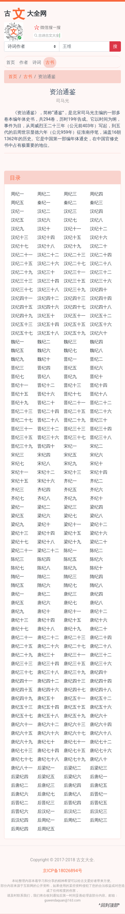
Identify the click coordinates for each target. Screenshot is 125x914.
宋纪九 (70, 463)
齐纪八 (43, 498)
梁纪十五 (72, 533)
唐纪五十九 (75, 715)
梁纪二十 (98, 541)
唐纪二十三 (75, 637)
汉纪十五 (72, 237)
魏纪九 (17, 359)
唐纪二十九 (22, 654)
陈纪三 (17, 559)
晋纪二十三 (22, 411)
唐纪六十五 (22, 733)
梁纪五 (17, 515)
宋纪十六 (46, 480)
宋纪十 (96, 463)
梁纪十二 (98, 524)
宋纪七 (17, 463)
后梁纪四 (19, 776)
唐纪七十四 (48, 750)
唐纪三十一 (75, 654)
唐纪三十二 (101, 654)
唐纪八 (96, 602)
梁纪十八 (46, 541)
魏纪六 (43, 350)
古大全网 (25, 13)
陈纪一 (70, 550)
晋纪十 (96, 376)
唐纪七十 (46, 741)
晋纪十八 (98, 394)
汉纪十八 (46, 246)
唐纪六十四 (101, 724)
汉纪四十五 (22, 307)
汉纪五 (17, 220)
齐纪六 (96, 489)
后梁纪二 (72, 767)
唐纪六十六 (48, 733)
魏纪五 (17, 350)
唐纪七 (70, 602)
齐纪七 (17, 498)
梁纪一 (17, 507)
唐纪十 (43, 611)
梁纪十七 (19, 541)
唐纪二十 (98, 628)
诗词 (36, 62)
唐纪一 (17, 594)
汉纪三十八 (48, 289)
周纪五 (17, 202)
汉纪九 (17, 228)
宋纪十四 (98, 472)
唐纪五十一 (75, 698)
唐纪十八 (46, 628)
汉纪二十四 (101, 254)
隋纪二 (43, 576)
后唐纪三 (46, 785)
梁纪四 (96, 507)
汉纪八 (96, 220)
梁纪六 (43, 515)
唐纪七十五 (75, 750)
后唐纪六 (19, 794)
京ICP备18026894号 (62, 870)
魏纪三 (70, 341)
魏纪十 (43, 359)
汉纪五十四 (48, 324)
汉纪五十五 (75, 324)
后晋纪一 (98, 794)
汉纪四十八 (101, 307)
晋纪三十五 (22, 437)
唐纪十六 (98, 620)
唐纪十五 (72, 620)
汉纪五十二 (101, 315)
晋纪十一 (19, 385)
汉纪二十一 (22, 254)
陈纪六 (96, 559)
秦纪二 (70, 202)
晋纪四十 (46, 446)
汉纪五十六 (101, 324)
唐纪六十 (98, 715)
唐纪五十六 (101, 707)
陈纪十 (96, 567)
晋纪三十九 (22, 446)
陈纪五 (70, 559)
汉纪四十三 (75, 298)
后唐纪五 (98, 785)
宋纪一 (70, 446)
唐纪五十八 (48, 715)
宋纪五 (70, 454)
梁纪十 (43, 524)
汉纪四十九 (22, 315)
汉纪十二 (98, 228)
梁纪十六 (98, 533)
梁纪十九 (72, 541)
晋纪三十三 (75, 428)
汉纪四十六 (48, 307)
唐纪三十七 (22, 672)
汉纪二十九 (22, 272)
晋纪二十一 (75, 402)
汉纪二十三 (75, 254)
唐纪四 (96, 594)
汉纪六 (43, 220)
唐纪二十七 (75, 646)
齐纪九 (70, 498)
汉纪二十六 (48, 263)
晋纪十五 (19, 394)
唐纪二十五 (22, 646)
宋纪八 (43, 463)
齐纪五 (70, 489)
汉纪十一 (72, 228)
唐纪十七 (19, 628)
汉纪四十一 (22, 298)
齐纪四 (43, 489)
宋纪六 (96, 454)
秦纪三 (96, 202)
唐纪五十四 (48, 707)
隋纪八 (96, 585)
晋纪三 (17, 367)
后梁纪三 (98, 767)
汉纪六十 (98, 333)
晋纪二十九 (75, 420)
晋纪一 (70, 359)
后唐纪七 (46, 794)
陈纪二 (96, 550)
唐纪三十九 (75, 672)
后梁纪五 (46, 776)
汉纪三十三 (22, 280)
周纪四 (96, 193)
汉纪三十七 (22, 289)
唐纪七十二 (101, 741)
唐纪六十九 (22, 741)
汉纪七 (70, 220)
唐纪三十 (46, 654)
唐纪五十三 (22, 707)
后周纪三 (98, 820)
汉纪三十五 (75, 280)
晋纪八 (43, 376)
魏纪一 (17, 341)
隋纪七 (70, 585)
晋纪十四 (98, 385)
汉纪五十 (46, 315)
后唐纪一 (98, 776)
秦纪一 (43, 202)
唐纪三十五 (75, 663)
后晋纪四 (72, 802)
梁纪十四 (46, 533)
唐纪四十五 (22, 689)
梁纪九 (17, 524)
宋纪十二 (46, 472)
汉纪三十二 (101, 272)
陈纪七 (17, 567)
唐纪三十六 (101, 663)
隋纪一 (17, 576)
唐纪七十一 (75, 741)
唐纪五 (17, 602)
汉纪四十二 (48, 298)
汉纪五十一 (75, 315)
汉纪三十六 (101, 280)
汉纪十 (43, 228)
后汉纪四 (19, 820)
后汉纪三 (98, 811)
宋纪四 (43, 454)
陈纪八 (43, 567)
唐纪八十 (98, 759)
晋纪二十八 (48, 420)
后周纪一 (46, 820)
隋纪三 (70, 576)
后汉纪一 (46, 811)
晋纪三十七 (75, 437)
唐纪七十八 (48, 759)
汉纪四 (96, 211)
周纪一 (17, 193)
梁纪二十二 (48, 550)
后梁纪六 (72, 776)
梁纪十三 (19, 533)
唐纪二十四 (101, 637)
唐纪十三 (19, 620)
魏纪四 (96, 341)
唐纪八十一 (22, 767)
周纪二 (43, 193)
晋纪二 (96, 359)
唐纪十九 (72, 628)
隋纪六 (43, 585)
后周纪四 (19, 828)
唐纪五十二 (101, 698)
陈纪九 (70, 567)
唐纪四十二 (48, 681)
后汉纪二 (72, 811)
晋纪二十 (46, 402)
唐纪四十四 (101, 681)
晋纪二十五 (75, 411)
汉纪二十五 (22, 263)
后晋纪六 (19, 811)
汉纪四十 (98, 289)
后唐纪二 (19, 785)
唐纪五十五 (75, 707)
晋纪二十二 (101, 402)
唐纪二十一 (22, 637)
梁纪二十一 (22, 550)
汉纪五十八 (48, 333)
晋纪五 (70, 367)
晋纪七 (17, 376)
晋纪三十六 (48, 437)
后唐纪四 (72, 785)
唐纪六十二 (48, 724)
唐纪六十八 (101, 733)
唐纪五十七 (22, 715)
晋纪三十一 (22, 428)
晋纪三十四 (101, 428)
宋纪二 (96, 446)
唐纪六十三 (75, 724)
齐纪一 (70, 480)
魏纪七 (70, 350)
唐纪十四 (46, 620)
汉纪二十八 (101, 263)
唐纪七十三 (22, 750)
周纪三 (70, 193)
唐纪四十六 (48, 689)
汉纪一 (17, 211)
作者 (23, 62)
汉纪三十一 (75, 272)
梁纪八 (96, 515)
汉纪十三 (19, 237)
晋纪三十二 (48, 428)
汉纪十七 (19, 246)
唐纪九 (17, 611)
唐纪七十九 (75, 759)
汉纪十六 (98, 237)
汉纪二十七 (75, 263)
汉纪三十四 (48, 280)
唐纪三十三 (22, 663)
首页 (10, 62)
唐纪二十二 (48, 637)
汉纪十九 (72, 246)
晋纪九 (70, 376)
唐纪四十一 (22, 681)
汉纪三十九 (75, 289)
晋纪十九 (19, 402)
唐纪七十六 (101, 750)
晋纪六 (96, 367)
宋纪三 (17, 454)
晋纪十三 (72, 385)
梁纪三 (70, 507)
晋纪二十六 (101, 411)
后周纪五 (46, 828)
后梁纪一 (46, 767)
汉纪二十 (98, 246)
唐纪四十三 (75, 681)
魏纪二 (43, 341)
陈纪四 (43, 559)
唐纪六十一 (22, 724)
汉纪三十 (46, 272)
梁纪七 (70, 515)
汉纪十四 (46, 237)
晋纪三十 (98, 420)
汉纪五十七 (22, 333)
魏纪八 (96, 350)
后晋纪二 (19, 802)
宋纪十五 (19, 480)
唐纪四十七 (75, 689)
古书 (49, 62)
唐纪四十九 (22, 698)
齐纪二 (96, 480)
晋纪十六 (46, 394)
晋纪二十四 (48, 411)
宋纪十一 (19, 472)
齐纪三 (17, 489)
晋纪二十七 (22, 420)
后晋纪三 (46, 802)
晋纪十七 (72, 394)
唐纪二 (43, 594)
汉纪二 (43, 211)
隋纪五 (17, 585)
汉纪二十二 (48, 254)
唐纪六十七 (75, 733)
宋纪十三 (72, 472)
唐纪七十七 (22, 759)
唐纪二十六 (48, 646)
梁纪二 (43, 507)
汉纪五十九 (75, 333)
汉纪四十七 (75, 307)
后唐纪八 (72, 794)
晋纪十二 (46, 385)
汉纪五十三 (22, 324)
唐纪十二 (98, 611)
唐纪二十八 (101, 646)
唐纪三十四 (48, 663)
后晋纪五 (98, 802)
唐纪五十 (46, 698)
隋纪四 (96, 576)
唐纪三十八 (48, 672)
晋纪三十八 (101, 437)
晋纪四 (43, 367)
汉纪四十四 (101, 298)
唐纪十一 (72, 611)
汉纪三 (70, 211)
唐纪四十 (98, 672)
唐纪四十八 (101, 689)
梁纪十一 (72, 524)
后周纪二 (72, 820)
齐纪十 (96, 498)
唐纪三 (70, 594)
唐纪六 (43, 602)
